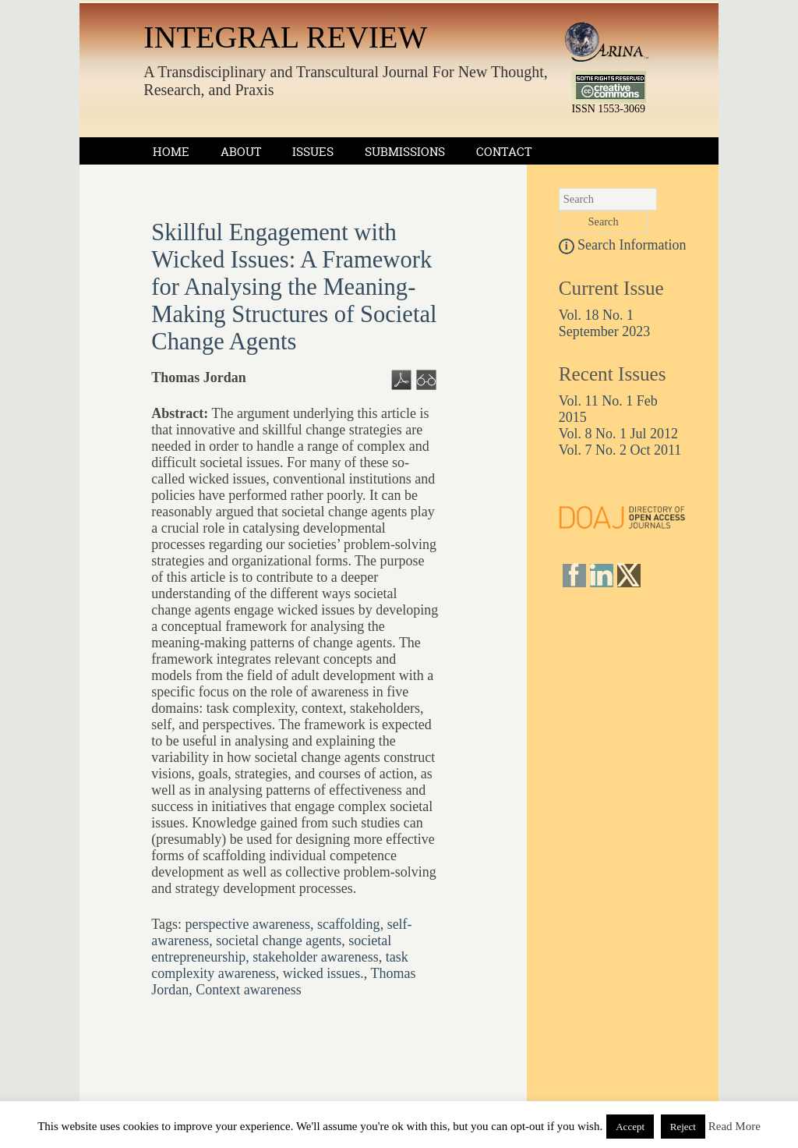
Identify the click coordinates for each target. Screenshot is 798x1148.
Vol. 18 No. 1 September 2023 (604, 323)
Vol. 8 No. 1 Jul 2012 (618, 433)
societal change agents (278, 940)
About (241, 152)
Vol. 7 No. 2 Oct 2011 (620, 450)
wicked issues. (323, 973)
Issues (313, 152)
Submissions (405, 152)
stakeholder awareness (315, 957)
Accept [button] (630, 1126)
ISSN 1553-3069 (608, 104)
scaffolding (348, 924)
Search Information (623, 245)
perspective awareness (247, 924)
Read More (734, 1126)
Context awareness (248, 989)
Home (171, 152)
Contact (503, 152)
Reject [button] (683, 1126)
